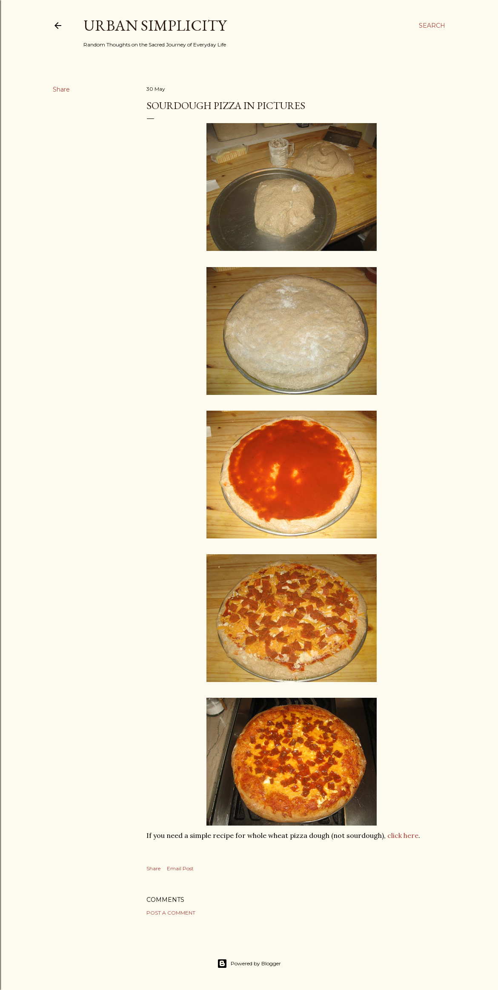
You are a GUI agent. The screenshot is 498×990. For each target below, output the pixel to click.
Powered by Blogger (249, 963)
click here (402, 835)
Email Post (180, 868)
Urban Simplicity (154, 25)
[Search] (432, 25)
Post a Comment (170, 912)
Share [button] (61, 89)
